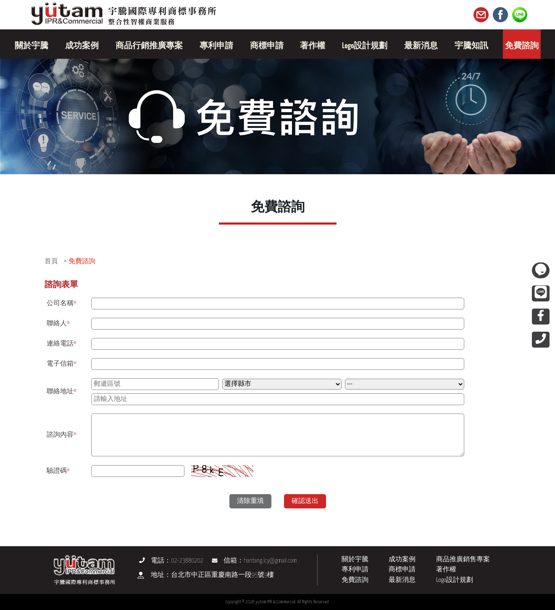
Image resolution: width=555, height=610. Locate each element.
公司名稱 (62, 303)
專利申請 (355, 569)
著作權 (446, 569)
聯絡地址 (62, 391)
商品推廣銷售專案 (463, 559)
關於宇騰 (355, 559)
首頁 (51, 261)
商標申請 (402, 569)
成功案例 (402, 559)
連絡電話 (62, 343)
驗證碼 (58, 471)
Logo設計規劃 (454, 580)
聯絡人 (58, 323)
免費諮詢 (81, 261)
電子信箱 (62, 364)
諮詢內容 (62, 435)
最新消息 (402, 580)
